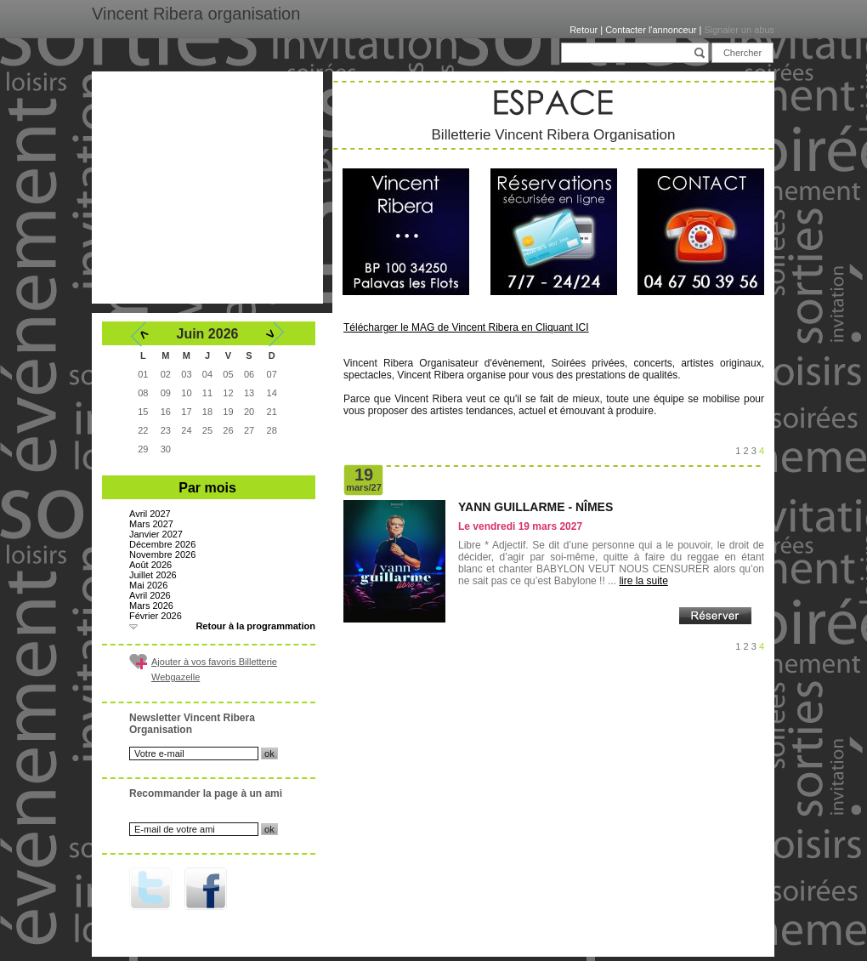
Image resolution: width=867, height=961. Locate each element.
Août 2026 (150, 565)
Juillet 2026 (153, 575)
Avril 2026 (150, 595)
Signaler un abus (739, 30)
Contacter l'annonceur (650, 30)
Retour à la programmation (255, 626)
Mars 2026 (151, 605)
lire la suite (643, 581)
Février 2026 (155, 616)
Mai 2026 (148, 585)
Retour (584, 30)
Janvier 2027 (156, 534)
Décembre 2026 (162, 544)
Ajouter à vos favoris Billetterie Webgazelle (214, 669)
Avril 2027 (150, 514)
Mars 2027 (151, 524)
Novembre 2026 (162, 554)
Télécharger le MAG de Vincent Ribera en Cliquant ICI (466, 327)
